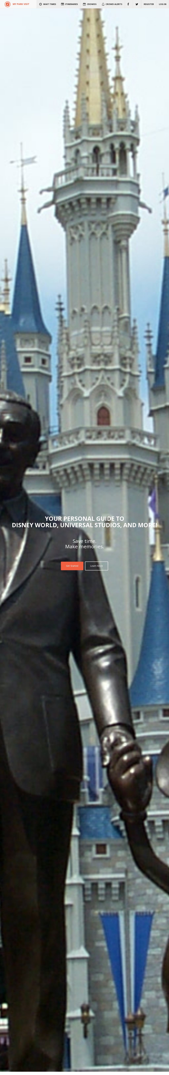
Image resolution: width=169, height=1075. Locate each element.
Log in (162, 4)
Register (149, 4)
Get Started (72, 565)
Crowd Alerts (112, 4)
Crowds (90, 4)
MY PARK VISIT (21, 4)
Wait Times (47, 4)
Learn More (96, 565)
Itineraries (69, 4)
